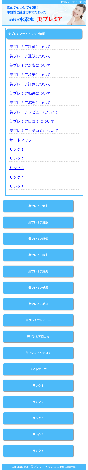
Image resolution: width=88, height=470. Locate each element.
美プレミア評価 (38, 238)
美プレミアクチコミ (38, 353)
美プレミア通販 (38, 222)
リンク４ (16, 177)
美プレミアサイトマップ (73, 2)
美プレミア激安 (38, 206)
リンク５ (16, 187)
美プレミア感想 (38, 304)
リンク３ (16, 168)
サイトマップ (20, 140)
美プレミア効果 (38, 287)
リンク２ (16, 159)
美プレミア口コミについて (31, 121)
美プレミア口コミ (38, 336)
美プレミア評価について (30, 47)
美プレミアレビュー (38, 320)
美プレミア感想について (30, 103)
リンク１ (16, 149)
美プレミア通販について (30, 56)
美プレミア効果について (30, 93)
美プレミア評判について (30, 84)
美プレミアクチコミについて (33, 131)
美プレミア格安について (30, 75)
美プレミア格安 (38, 255)
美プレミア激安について (30, 65)
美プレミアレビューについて (33, 112)
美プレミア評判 (38, 271)
